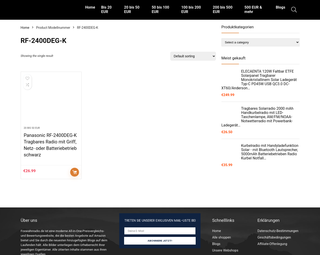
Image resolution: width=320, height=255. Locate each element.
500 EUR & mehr (253, 9)
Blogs (280, 7)
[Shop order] (193, 56)
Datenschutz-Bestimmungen (277, 231)
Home (90, 7)
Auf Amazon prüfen (74, 172)
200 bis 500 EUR (222, 9)
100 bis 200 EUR (191, 9)
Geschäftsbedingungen (274, 237)
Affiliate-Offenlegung (272, 244)
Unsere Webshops (225, 250)
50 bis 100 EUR (160, 9)
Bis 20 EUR (106, 9)
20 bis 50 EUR (131, 9)
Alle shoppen (221, 237)
